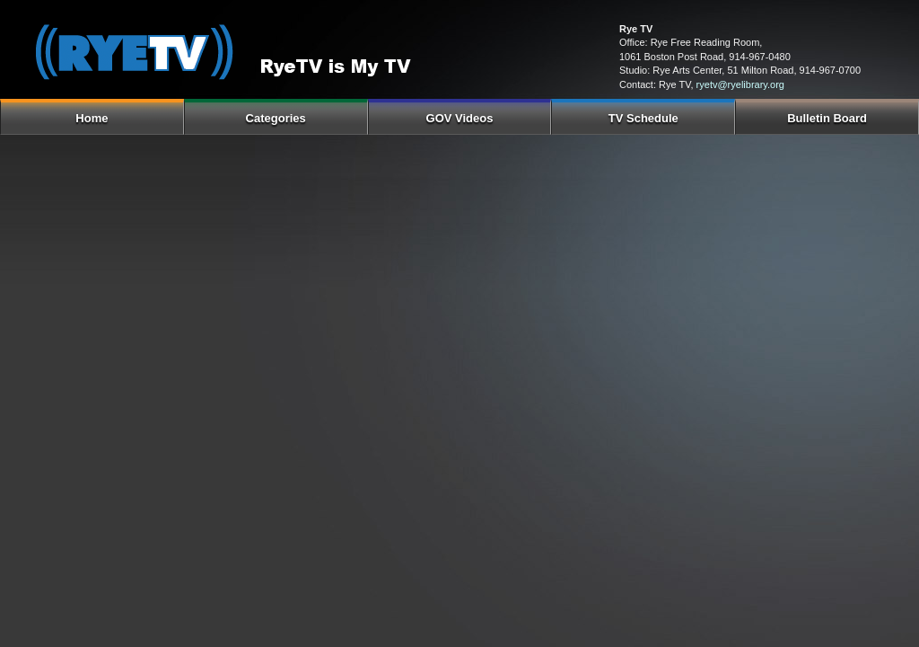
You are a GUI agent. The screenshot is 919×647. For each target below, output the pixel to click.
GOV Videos (460, 118)
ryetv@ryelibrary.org (740, 84)
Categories (276, 118)
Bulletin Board (827, 118)
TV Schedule (643, 118)
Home (91, 118)
